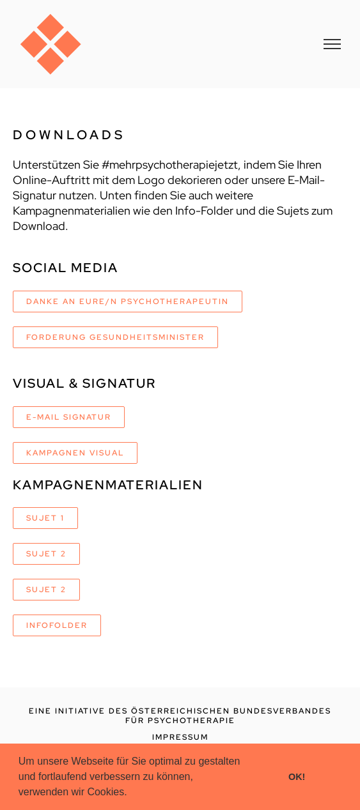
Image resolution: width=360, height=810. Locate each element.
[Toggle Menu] (332, 44)
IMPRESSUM (180, 737)
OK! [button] (296, 777)
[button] (132, 793)
